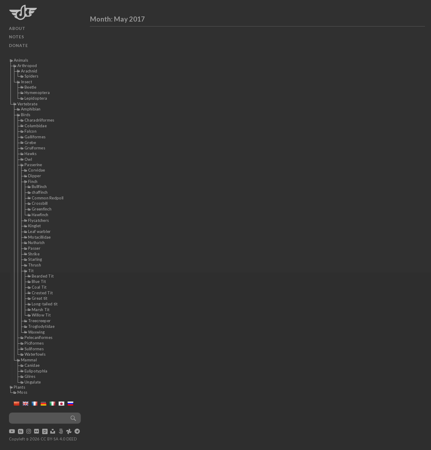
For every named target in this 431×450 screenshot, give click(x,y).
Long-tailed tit (45, 303)
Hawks (31, 153)
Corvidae (36, 170)
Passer (34, 248)
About (17, 28)
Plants (19, 387)
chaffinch (40, 192)
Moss (22, 392)
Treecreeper (39, 320)
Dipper (34, 175)
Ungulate (33, 382)
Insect (26, 81)
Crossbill (40, 203)
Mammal (29, 359)
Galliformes (35, 136)
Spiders (31, 76)
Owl (28, 159)
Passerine (33, 164)
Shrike (34, 253)
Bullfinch (39, 186)
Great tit (40, 298)
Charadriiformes (39, 120)
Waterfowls (35, 354)
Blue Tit (39, 281)
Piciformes (34, 343)
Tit (31, 270)
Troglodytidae (41, 326)
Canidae (32, 365)
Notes (16, 36)
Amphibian (31, 109)
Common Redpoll (47, 198)
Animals (21, 60)
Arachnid (29, 71)
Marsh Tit (41, 309)
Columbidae (36, 125)
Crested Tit (42, 292)
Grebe (30, 142)
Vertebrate (27, 103)
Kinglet (34, 225)
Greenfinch (41, 209)
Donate (18, 45)
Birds (26, 114)
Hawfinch (40, 214)
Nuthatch (36, 242)
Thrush (34, 265)
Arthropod (27, 65)
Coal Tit (39, 287)
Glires (30, 376)
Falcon (31, 131)
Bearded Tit (43, 276)
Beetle (30, 87)
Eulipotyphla (36, 371)
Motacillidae (39, 237)
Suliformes (34, 348)
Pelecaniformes (38, 337)
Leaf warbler (39, 231)
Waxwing (36, 332)
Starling (35, 259)
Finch (33, 181)
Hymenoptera (37, 92)
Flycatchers (38, 220)
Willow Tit (41, 315)
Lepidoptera (36, 98)
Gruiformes (35, 148)
